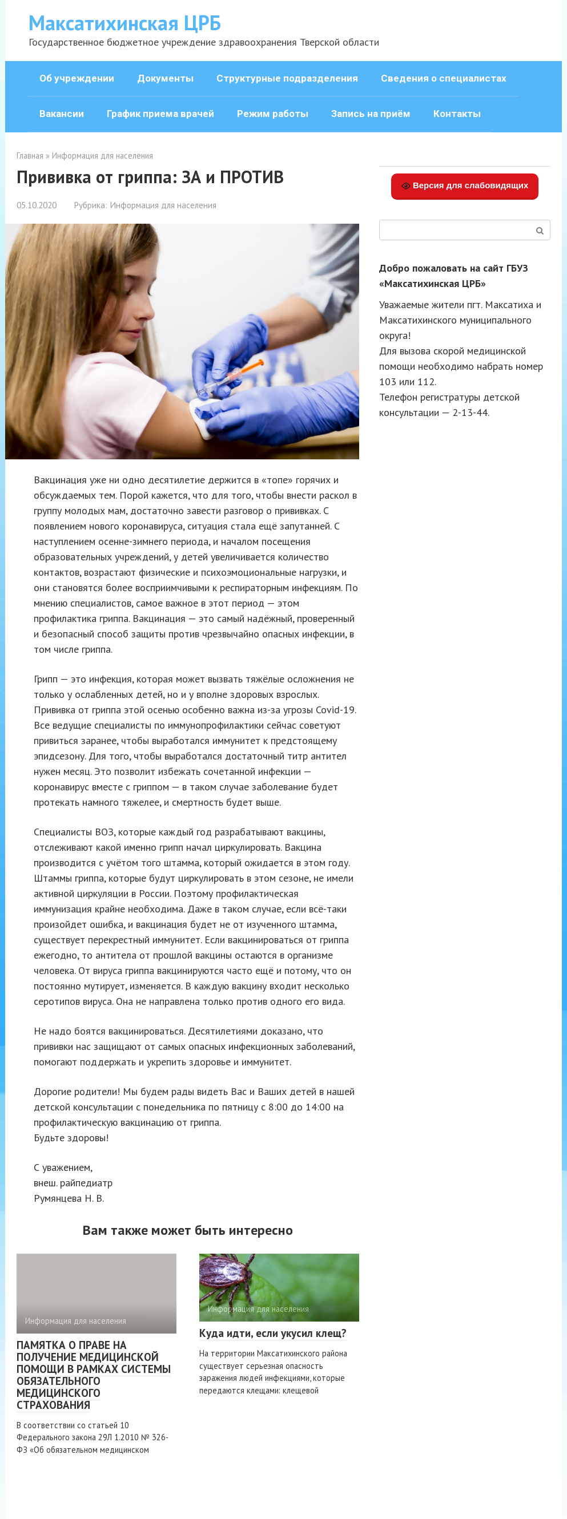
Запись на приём (371, 113)
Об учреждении (76, 78)
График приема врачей (160, 113)
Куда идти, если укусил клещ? (273, 1333)
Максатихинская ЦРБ (125, 22)
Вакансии (61, 113)
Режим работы (272, 113)
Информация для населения (163, 205)
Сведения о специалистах (443, 78)
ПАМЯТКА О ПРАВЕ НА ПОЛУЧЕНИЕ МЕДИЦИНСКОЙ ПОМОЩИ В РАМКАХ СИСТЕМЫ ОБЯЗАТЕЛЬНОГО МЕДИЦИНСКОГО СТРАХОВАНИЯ (94, 1374)
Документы (165, 78)
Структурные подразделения (287, 78)
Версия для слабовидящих (465, 185)
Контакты (457, 113)
